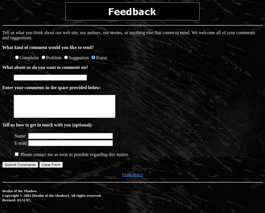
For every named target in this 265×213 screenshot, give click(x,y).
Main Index (132, 179)
